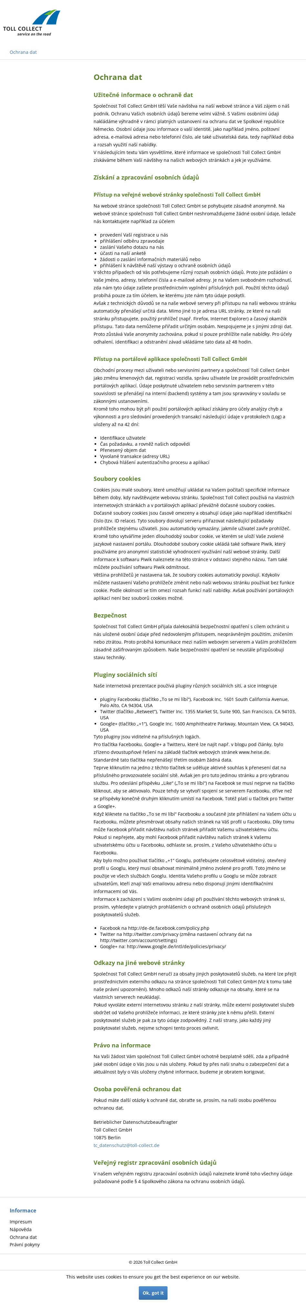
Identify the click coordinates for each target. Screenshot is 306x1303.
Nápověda (21, 1229)
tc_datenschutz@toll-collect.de (126, 1145)
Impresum (21, 1222)
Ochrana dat (23, 1237)
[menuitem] (55, 1222)
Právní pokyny (25, 1244)
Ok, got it (153, 1293)
